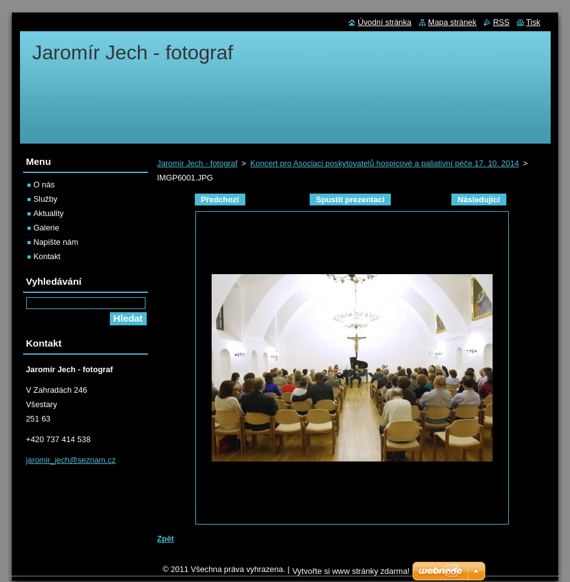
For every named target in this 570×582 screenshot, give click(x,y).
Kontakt (47, 256)
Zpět (165, 538)
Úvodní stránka (384, 22)
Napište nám (56, 242)
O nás (44, 184)
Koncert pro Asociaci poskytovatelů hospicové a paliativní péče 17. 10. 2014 (384, 163)
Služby (45, 199)
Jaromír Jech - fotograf (197, 163)
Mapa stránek (452, 22)
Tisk (533, 22)
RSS (501, 22)
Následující (479, 199)
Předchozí (220, 199)
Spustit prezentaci (350, 199)
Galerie (46, 227)
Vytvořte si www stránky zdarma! (351, 574)
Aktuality (49, 213)
